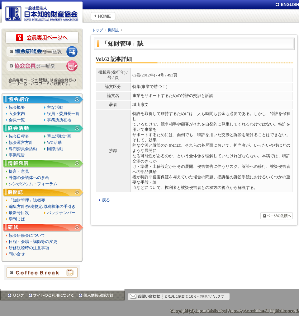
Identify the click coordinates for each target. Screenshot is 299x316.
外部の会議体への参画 (29, 178)
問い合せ (17, 254)
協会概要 (17, 107)
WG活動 (54, 142)
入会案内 (17, 114)
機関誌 (113, 30)
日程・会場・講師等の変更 (33, 242)
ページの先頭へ (276, 215)
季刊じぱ (17, 219)
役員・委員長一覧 (63, 114)
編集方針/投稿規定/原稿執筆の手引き (42, 206)
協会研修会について (27, 235)
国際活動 (55, 149)
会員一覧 (17, 120)
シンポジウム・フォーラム (33, 184)
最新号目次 (19, 213)
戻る (106, 200)
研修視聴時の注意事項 (29, 248)
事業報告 (17, 155)
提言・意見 (19, 171)
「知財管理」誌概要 (27, 200)
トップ (97, 30)
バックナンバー (61, 213)
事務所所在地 (59, 120)
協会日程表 (19, 136)
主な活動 (55, 107)
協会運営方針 (21, 142)
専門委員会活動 (23, 149)
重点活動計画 (59, 136)
